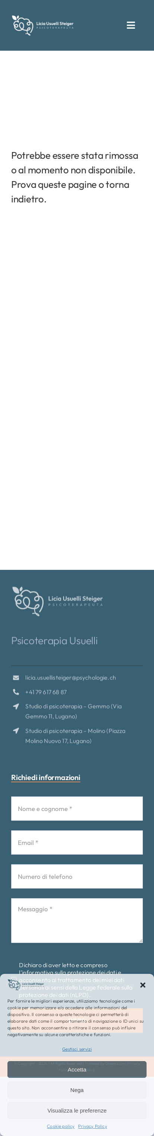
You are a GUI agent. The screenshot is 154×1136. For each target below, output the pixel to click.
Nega (77, 1090)
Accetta (77, 1069)
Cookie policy (60, 1126)
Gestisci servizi (77, 1049)
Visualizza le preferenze (77, 1110)
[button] (143, 985)
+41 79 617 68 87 (46, 693)
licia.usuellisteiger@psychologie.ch (70, 679)
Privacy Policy (92, 1126)
